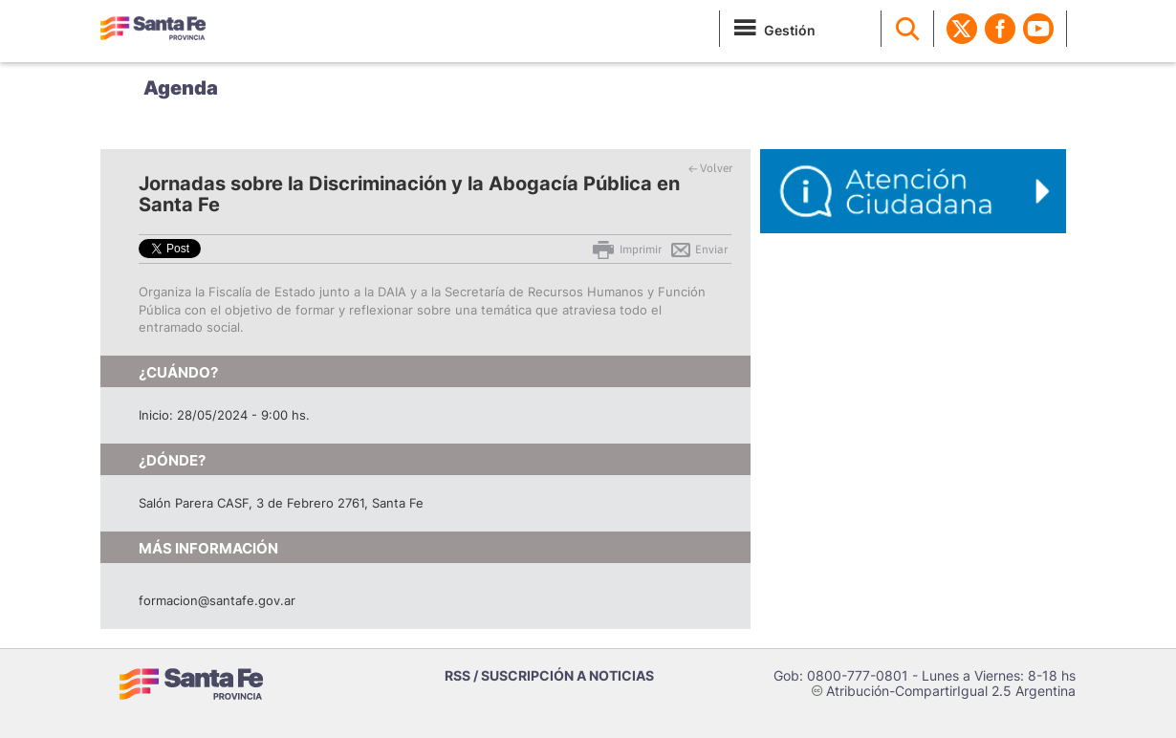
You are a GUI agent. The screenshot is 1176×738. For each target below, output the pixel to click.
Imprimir (626, 249)
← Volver (710, 168)
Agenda (180, 87)
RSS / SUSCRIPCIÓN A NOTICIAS (549, 675)
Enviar (698, 249)
